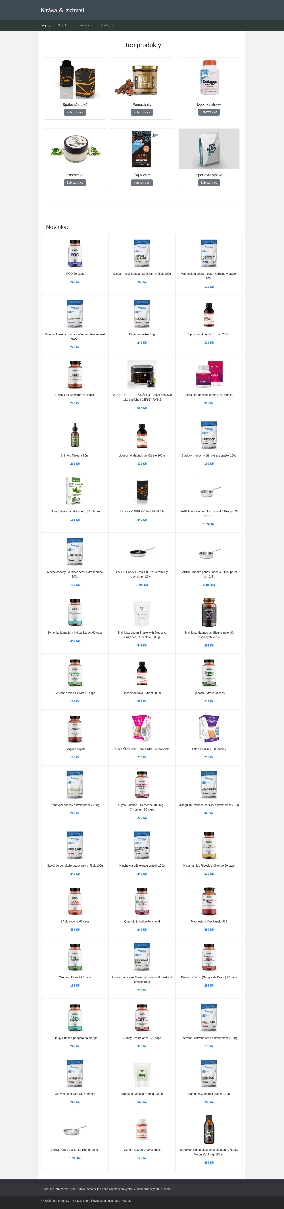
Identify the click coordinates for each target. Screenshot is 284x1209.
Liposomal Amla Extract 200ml (141, 693)
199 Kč (209, 463)
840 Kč (142, 519)
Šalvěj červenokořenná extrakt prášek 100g (75, 865)
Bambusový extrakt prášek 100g (209, 1093)
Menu (46, 25)
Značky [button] (106, 25)
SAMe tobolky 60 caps (74, 921)
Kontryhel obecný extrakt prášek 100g (75, 805)
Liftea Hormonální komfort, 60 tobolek (209, 394)
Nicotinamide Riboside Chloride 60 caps (209, 865)
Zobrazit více (75, 112)
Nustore (165, 1188)
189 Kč (75, 757)
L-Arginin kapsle (75, 749)
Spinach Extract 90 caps (209, 693)
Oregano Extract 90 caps (75, 977)
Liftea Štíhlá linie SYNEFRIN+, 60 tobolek (142, 749)
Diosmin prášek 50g (142, 334)
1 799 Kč (142, 584)
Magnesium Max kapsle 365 (209, 921)
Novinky (63, 25)
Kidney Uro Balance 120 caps (142, 1038)
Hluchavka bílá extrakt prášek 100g (142, 865)
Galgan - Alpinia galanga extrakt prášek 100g (142, 273)
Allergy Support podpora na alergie (75, 1038)
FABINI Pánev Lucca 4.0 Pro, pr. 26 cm (75, 1149)
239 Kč (142, 757)
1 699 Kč (209, 524)
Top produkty (61, 1200)
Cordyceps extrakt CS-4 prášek (75, 1093)
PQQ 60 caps (75, 273)
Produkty (48, 1188)
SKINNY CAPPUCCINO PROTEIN (142, 511)
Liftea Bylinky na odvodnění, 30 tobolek (75, 511)
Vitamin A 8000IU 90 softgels (142, 1149)
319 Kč (209, 403)
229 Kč (75, 347)
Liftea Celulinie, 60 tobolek (209, 749)
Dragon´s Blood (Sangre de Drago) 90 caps (209, 977)
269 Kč (75, 403)
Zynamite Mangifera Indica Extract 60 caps (74, 632)
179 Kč (75, 701)
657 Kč (142, 407)
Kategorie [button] (83, 25)
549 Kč (142, 645)
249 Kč (75, 282)
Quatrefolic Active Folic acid (142, 921)
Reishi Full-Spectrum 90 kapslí (75, 394)
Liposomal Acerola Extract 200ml (209, 334)
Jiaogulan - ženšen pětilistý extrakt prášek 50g (209, 805)
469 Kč (75, 929)
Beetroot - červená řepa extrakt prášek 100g (209, 1038)
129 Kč (209, 286)
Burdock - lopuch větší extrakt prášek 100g (208, 455)
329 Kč (209, 342)
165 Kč (75, 519)
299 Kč (75, 463)
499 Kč (209, 929)
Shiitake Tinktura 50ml (75, 455)
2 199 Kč (209, 584)
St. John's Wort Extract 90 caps (75, 693)
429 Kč (209, 813)
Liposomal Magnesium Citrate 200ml (142, 455)
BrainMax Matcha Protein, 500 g (142, 1093)
